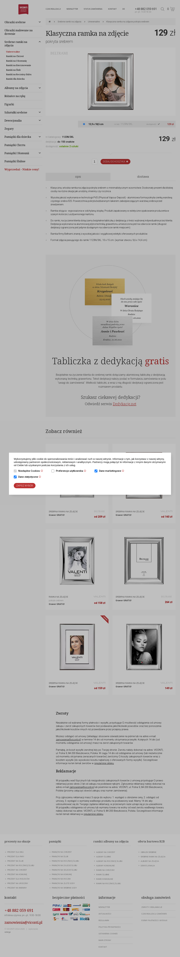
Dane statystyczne (30, 477)
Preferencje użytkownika (72, 471)
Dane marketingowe (112, 471)
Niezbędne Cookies (31, 471)
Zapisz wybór (24, 485)
